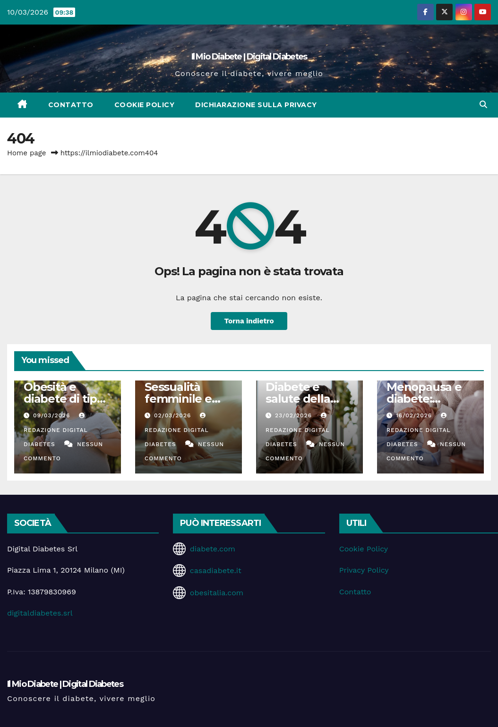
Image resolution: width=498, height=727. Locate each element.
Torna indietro (249, 321)
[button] (483, 104)
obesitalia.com (216, 592)
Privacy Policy (364, 570)
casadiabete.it (215, 570)
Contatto (71, 105)
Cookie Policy (144, 105)
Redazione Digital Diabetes (55, 430)
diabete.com (212, 548)
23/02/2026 (294, 415)
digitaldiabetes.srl (40, 613)
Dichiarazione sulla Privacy (256, 105)
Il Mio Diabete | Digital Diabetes (249, 56)
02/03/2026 (173, 415)
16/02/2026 (415, 415)
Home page (26, 153)
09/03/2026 (52, 415)
